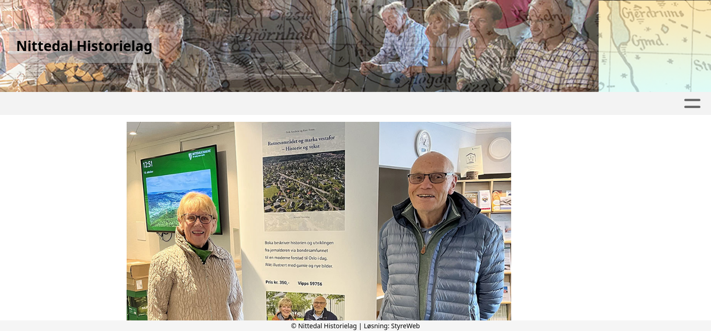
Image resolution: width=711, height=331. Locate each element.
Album (158, 103)
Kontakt (409, 103)
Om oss (355, 103)
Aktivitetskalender (223, 103)
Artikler (116, 103)
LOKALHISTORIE (478, 103)
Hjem (76, 103)
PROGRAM (298, 103)
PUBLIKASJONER (559, 103)
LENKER (624, 103)
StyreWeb (405, 325)
